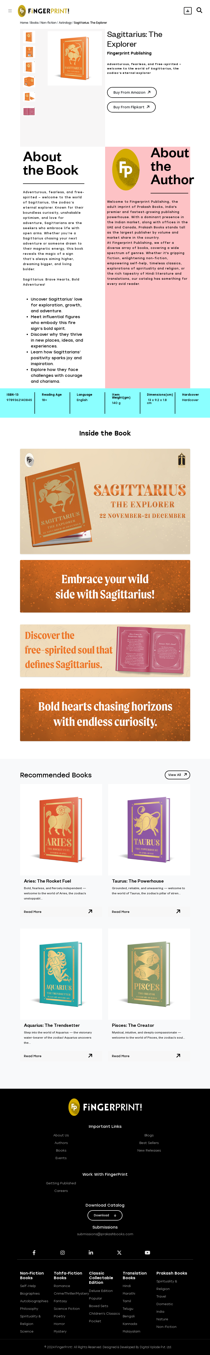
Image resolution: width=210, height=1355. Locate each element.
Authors (61, 1143)
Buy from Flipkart (131, 106)
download (105, 1215)
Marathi (129, 1293)
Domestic (164, 1304)
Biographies (30, 1293)
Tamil (127, 1301)
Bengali (129, 1316)
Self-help (28, 1286)
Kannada (130, 1324)
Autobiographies (34, 1301)
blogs (149, 1135)
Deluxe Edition (101, 1291)
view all (178, 774)
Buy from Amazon (132, 92)
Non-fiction (48, 22)
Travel (161, 1296)
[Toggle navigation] (10, 10)
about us (61, 1135)
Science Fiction (67, 1308)
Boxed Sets (98, 1306)
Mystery (60, 1331)
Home (24, 22)
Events (60, 1158)
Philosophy (29, 1308)
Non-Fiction (166, 1327)
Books (34, 22)
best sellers (149, 1143)
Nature (162, 1319)
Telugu (128, 1308)
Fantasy (60, 1301)
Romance (62, 1286)
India (160, 1311)
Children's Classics (104, 1313)
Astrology (65, 22)
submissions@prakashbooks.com (105, 1234)
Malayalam (131, 1331)
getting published (61, 1183)
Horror (59, 1324)
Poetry (59, 1316)
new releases (149, 1150)
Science (26, 1331)
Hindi (127, 1286)
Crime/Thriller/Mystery (71, 1293)
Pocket (95, 1321)
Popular (95, 1298)
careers (61, 1191)
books (61, 1150)
